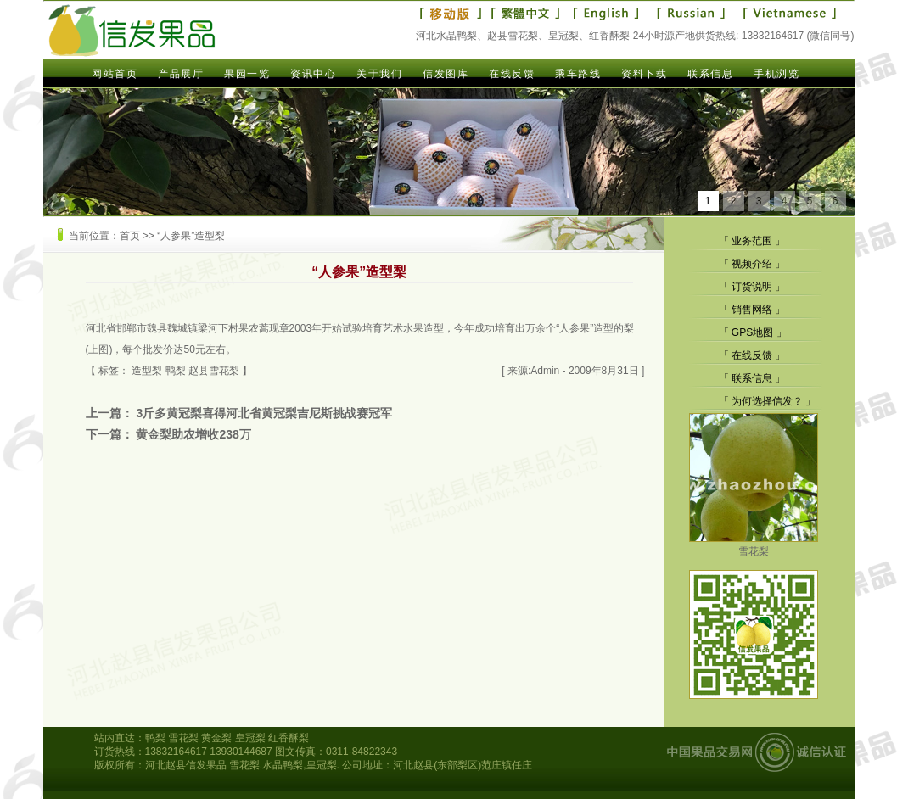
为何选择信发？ (767, 401)
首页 (130, 236)
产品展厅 (181, 74)
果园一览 (247, 74)
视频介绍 (752, 264)
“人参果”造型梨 (191, 236)
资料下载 (644, 74)
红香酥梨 (288, 738)
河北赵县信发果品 (186, 765)
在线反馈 (512, 74)
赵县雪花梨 (213, 371)
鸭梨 (175, 371)
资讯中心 (313, 74)
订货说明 (752, 287)
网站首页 (114, 74)
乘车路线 (578, 74)
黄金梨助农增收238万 (193, 434)
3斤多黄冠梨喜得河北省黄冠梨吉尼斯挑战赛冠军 (264, 413)
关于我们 (379, 74)
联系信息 (710, 74)
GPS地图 (752, 332)
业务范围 (752, 241)
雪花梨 (753, 545)
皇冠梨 (250, 738)
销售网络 (752, 310)
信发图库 (445, 74)
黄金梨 (216, 738)
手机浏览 (776, 74)
